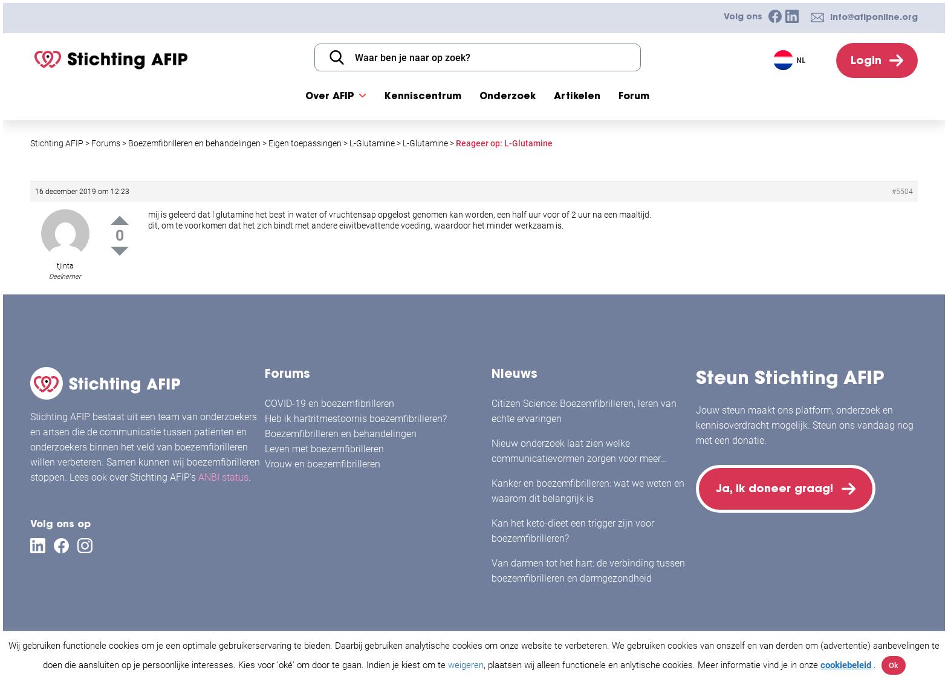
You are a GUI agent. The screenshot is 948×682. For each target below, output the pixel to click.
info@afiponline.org (874, 16)
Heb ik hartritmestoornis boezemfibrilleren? (356, 418)
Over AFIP (329, 95)
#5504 (902, 191)
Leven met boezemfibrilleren (324, 449)
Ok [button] (893, 665)
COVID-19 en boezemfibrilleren (329, 403)
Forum (633, 95)
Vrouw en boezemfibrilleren (322, 464)
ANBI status (223, 477)
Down (120, 251)
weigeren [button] (466, 665)
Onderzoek (507, 95)
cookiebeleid (845, 665)
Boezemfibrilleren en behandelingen (341, 434)
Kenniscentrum (423, 95)
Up (120, 220)
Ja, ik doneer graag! (774, 488)
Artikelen (577, 95)
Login (866, 60)
